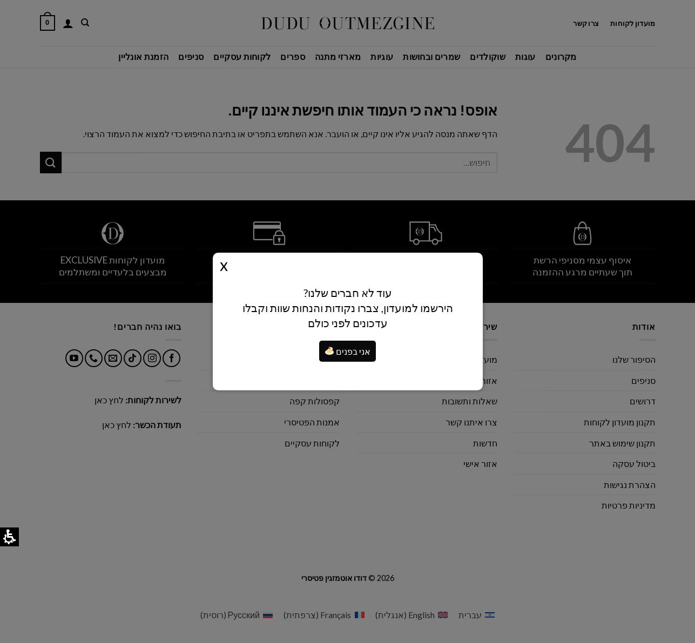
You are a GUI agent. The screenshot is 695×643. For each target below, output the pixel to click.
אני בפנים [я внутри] (347, 351)
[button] (329, 351)
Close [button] (224, 264)
